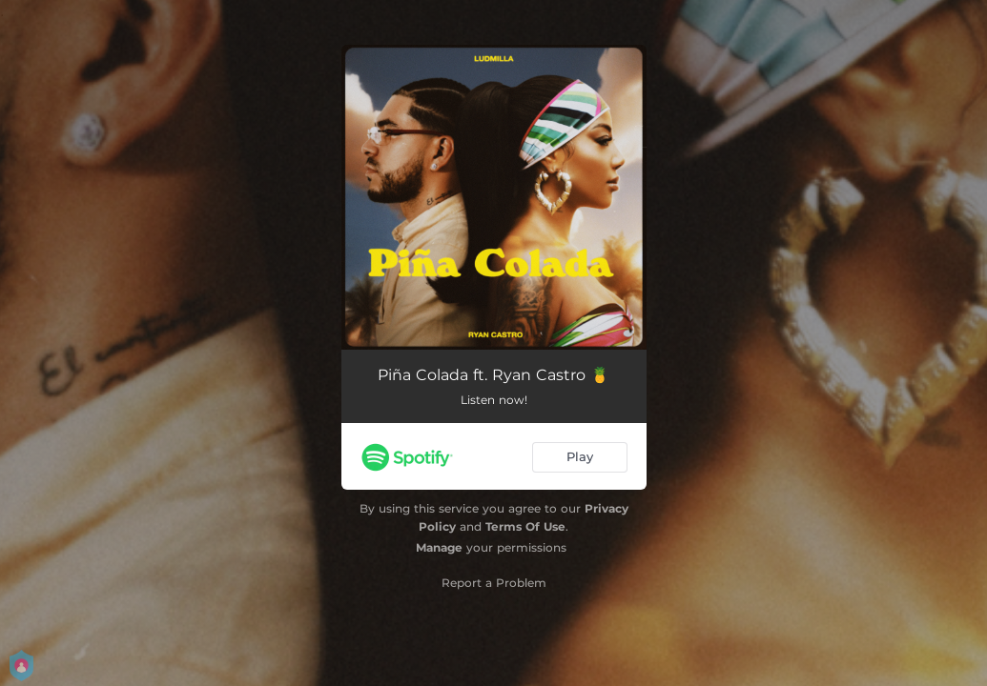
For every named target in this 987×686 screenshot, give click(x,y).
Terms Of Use (525, 526)
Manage (439, 547)
